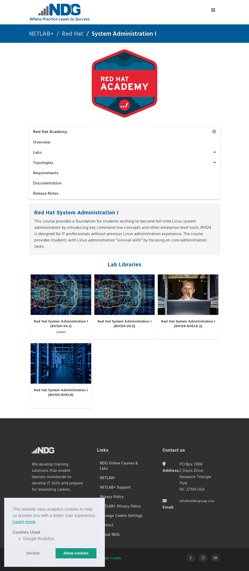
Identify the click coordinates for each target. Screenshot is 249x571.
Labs (124, 152)
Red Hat (72, 34)
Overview (42, 142)
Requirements (45, 173)
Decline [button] (33, 553)
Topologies (124, 163)
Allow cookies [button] (76, 553)
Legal (105, 558)
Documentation (47, 183)
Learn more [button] (24, 522)
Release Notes (45, 193)
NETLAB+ (41, 34)
